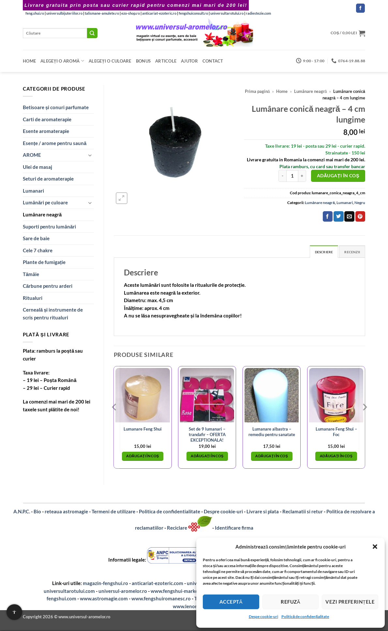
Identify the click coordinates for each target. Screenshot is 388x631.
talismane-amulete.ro (102, 13)
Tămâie (31, 274)
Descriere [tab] (319, 252)
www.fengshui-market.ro (178, 591)
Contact (212, 61)
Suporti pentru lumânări (49, 226)
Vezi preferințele (350, 602)
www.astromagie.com (104, 599)
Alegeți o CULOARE (110, 61)
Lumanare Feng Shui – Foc (336, 432)
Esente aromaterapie (46, 131)
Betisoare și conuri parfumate (56, 107)
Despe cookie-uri (263, 616)
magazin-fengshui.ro (105, 584)
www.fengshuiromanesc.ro (161, 599)
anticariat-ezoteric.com (157, 584)
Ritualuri (32, 298)
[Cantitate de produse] (292, 176)
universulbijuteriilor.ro (64, 13)
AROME (32, 155)
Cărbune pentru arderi (47, 286)
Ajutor (189, 61)
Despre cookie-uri (223, 512)
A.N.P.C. (21, 512)
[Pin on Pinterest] (360, 216)
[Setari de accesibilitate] (14, 612)
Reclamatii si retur (302, 512)
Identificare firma (234, 529)
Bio (37, 512)
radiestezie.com (258, 13)
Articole (165, 61)
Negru (359, 202)
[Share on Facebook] (328, 216)
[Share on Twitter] (338, 216)
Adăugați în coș (338, 175)
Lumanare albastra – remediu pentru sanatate (271, 432)
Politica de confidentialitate (169, 512)
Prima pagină (257, 91)
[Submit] (92, 33)
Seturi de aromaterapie (48, 179)
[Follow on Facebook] (360, 8)
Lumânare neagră (42, 214)
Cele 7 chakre (37, 250)
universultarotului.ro (227, 13)
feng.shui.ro (34, 13)
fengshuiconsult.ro (193, 13)
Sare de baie (36, 238)
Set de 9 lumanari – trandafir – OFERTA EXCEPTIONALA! (207, 435)
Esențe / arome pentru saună (54, 143)
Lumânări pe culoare (45, 202)
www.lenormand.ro (194, 607)
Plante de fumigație (44, 262)
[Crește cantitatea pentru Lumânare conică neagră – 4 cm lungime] (302, 176)
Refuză (290, 602)
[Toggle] (90, 155)
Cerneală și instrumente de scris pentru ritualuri (53, 313)
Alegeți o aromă (62, 61)
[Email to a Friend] (349, 216)
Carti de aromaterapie (47, 119)
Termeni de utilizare (113, 512)
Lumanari (33, 191)
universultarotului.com (69, 591)
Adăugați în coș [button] (142, 457)
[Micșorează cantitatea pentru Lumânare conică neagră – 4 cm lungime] (282, 176)
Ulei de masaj (37, 167)
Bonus (143, 61)
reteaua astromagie (66, 512)
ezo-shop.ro (130, 13)
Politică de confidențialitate (305, 616)
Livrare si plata (262, 512)
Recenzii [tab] (351, 252)
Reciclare (177, 529)
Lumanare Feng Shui (143, 430)
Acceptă (231, 602)
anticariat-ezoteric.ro (159, 13)
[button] (375, 546)
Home (29, 61)
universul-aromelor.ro (122, 591)
